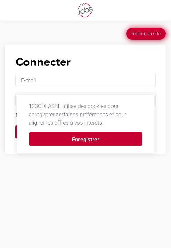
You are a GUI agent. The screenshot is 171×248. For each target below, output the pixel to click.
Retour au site (146, 34)
